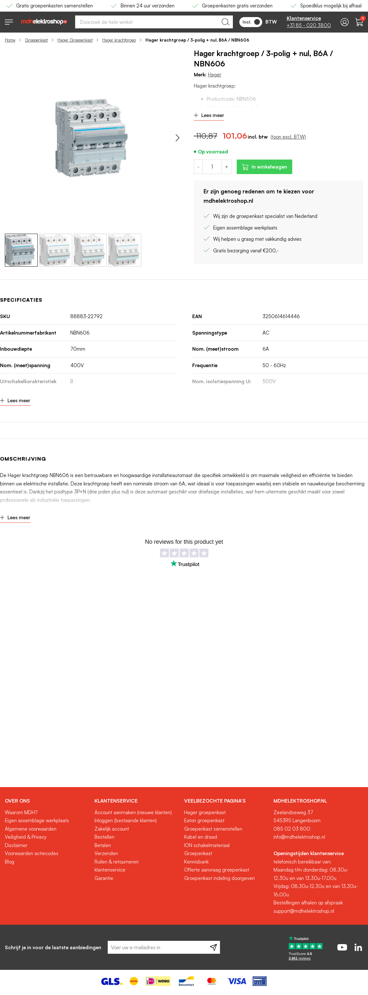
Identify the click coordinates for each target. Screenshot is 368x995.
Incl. (251, 22)
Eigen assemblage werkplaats (37, 820)
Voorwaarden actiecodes (31, 853)
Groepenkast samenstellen (213, 829)
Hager (214, 75)
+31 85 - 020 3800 (309, 25)
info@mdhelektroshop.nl (299, 837)
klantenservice (109, 870)
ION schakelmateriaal (207, 845)
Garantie (103, 878)
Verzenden (106, 853)
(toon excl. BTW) (288, 137)
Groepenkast (36, 40)
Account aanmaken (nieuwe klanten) (133, 812)
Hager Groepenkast (75, 40)
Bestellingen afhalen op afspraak (308, 903)
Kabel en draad (200, 837)
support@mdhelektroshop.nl (304, 911)
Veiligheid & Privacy (25, 837)
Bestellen (104, 837)
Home (10, 40)
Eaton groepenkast (204, 820)
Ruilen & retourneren (116, 862)
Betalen (102, 845)
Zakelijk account (111, 829)
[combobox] (154, 21)
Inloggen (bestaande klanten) (125, 820)
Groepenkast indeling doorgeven (219, 878)
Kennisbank (196, 862)
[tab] (47, 801)
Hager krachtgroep (119, 40)
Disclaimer (16, 845)
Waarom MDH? (21, 812)
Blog (9, 862)
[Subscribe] (213, 947)
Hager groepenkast (205, 812)
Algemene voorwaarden (30, 829)
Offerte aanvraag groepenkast (216, 870)
